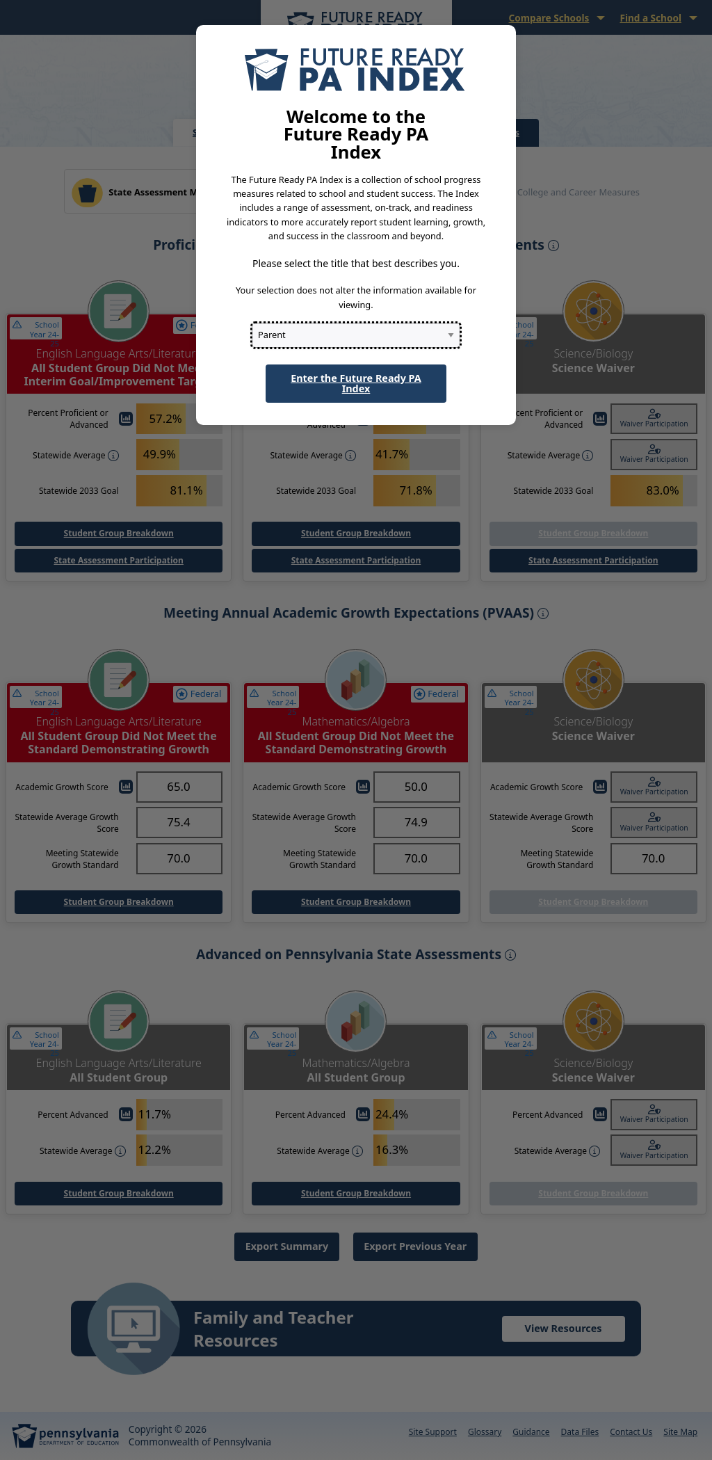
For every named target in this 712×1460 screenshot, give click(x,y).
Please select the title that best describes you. (356, 263)
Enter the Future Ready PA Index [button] (356, 382)
